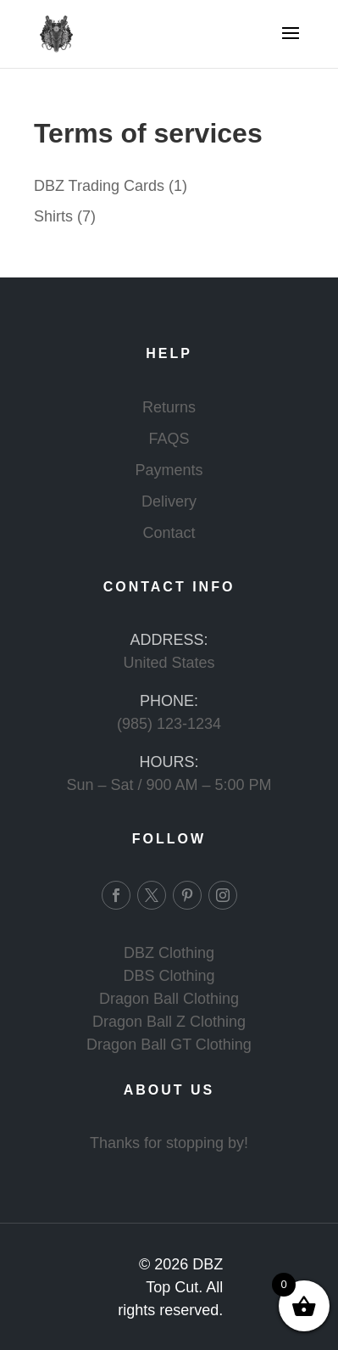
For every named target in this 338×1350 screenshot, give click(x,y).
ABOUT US (169, 1090)
